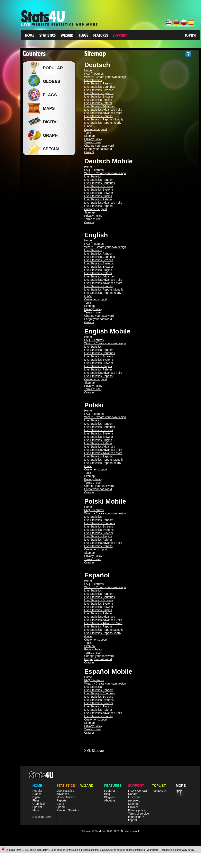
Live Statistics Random (98, 83)
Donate (132, 794)
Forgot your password (98, 148)
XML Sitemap (94, 750)
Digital (36, 797)
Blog (107, 794)
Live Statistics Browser (98, 96)
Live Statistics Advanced (99, 106)
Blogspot (109, 797)
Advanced (62, 794)
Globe (88, 126)
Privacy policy (137, 810)
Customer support (95, 129)
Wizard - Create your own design (105, 77)
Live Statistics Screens (98, 90)
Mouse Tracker (65, 797)
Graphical (38, 803)
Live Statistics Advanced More (103, 112)
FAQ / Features (94, 73)
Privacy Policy (93, 139)
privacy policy (186, 850)
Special (37, 807)
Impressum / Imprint (136, 818)
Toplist (88, 132)
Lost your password (134, 799)
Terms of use (92, 142)
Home (88, 70)
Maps (35, 810)
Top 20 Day (159, 790)
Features (110, 790)
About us (110, 800)
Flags (35, 800)
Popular (52, 68)
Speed (60, 807)
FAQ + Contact (137, 790)
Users (60, 803)
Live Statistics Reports (98, 116)
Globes (50, 81)
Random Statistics (68, 810)
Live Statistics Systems (98, 93)
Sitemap (89, 135)
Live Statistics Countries (99, 86)
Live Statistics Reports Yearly (102, 122)
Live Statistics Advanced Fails (103, 109)
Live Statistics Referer (98, 103)
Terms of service (138, 813)
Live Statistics (93, 80)
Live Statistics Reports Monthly (103, 119)
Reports (61, 800)
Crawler (89, 152)
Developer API (41, 816)
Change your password (99, 145)
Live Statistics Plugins (98, 99)
